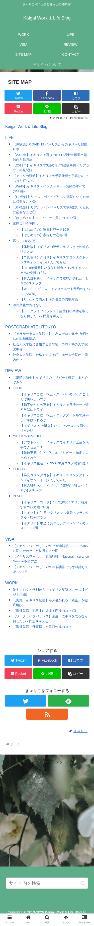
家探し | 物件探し (25, 223)
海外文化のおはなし (27, 305)
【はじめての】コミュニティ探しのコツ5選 (44, 218)
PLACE (18, 496)
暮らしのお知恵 (24, 241)
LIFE (9, 137)
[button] (82, 883)
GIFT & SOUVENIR (27, 436)
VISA (9, 539)
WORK (11, 583)
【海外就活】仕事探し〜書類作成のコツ (42, 627)
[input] (47, 883)
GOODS (19, 469)
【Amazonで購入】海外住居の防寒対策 (49, 299)
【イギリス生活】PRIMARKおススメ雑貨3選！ (54, 463)
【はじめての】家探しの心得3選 (44, 235)
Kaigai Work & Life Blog (26, 126)
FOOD (17, 388)
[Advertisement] (47, 812)
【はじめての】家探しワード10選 (44, 229)
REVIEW (13, 371)
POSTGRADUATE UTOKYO (30, 327)
